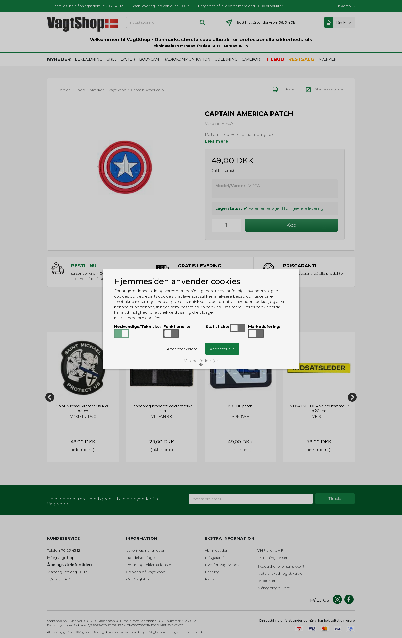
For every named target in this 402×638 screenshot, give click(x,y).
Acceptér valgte (182, 349)
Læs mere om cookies (137, 318)
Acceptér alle (222, 349)
